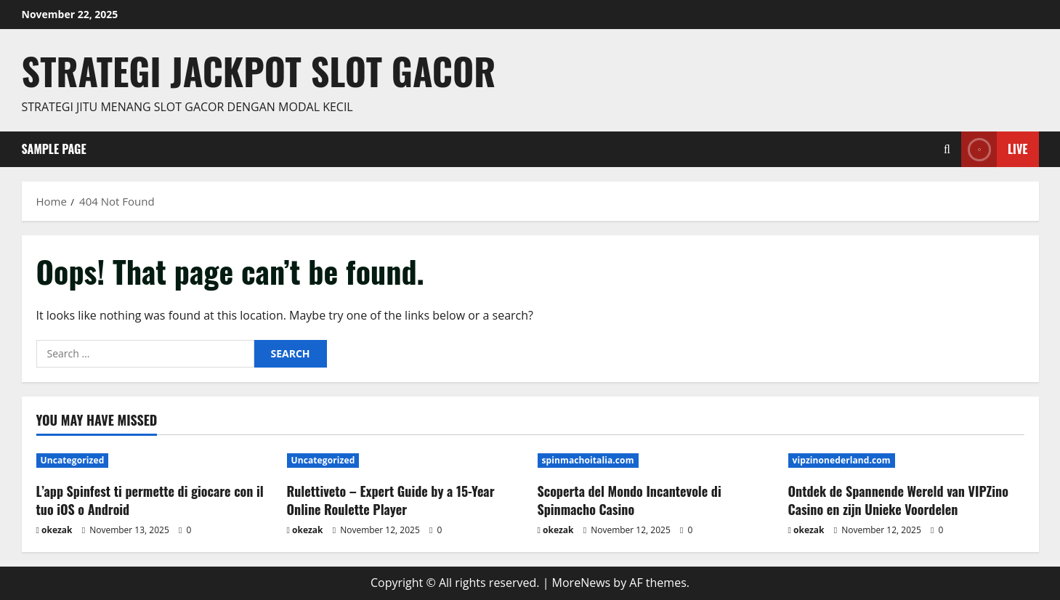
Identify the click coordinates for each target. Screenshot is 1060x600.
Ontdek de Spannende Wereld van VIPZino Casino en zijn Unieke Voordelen (898, 500)
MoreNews (581, 583)
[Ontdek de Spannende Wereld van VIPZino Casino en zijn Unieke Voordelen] (906, 460)
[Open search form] (947, 149)
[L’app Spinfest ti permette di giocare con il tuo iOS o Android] (154, 460)
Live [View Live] (994, 149)
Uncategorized (73, 460)
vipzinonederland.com (842, 460)
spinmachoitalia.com (588, 460)
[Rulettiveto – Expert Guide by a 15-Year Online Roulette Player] (405, 460)
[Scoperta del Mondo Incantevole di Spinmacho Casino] (656, 460)
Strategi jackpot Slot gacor (259, 70)
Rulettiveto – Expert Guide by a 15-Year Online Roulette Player (391, 500)
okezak (57, 530)
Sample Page (54, 149)
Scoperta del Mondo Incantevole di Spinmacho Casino (629, 500)
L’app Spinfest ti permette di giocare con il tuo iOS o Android (150, 500)
